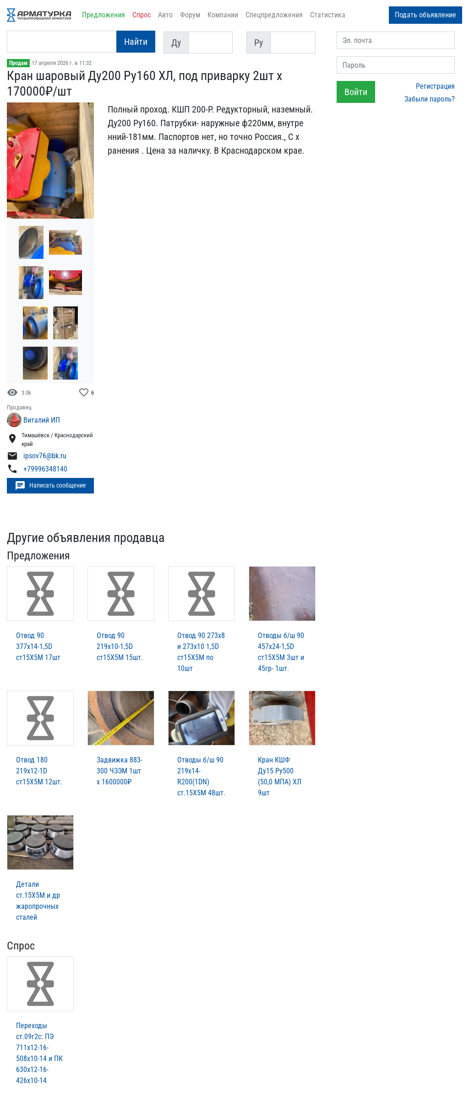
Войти (355, 91)
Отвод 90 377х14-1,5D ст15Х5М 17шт (38, 646)
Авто (165, 15)
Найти (135, 41)
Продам (18, 63)
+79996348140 (45, 469)
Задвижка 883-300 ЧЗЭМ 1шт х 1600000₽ (119, 771)
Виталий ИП (41, 420)
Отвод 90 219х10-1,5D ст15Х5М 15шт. (120, 646)
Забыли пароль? (429, 99)
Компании (222, 15)
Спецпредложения (274, 15)
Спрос (141, 15)
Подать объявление (425, 15)
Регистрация (435, 86)
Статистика (327, 15)
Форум (190, 15)
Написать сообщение (50, 485)
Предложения (103, 15)
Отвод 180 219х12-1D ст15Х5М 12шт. (39, 771)
